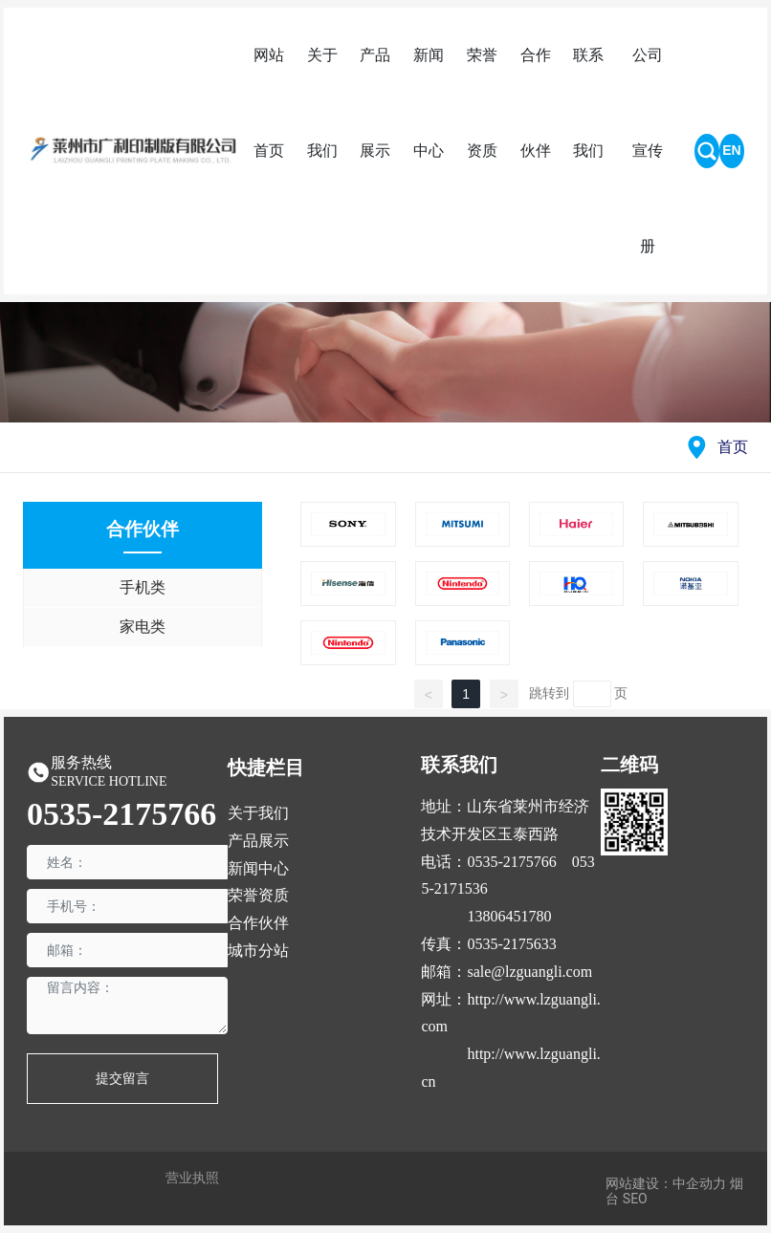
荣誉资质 (258, 895)
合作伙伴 (258, 923)
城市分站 (258, 950)
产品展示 (258, 841)
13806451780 (509, 916)
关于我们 (258, 813)
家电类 (142, 626)
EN (731, 150)
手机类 (142, 587)
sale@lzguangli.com (529, 971)
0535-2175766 (121, 814)
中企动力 (699, 1183)
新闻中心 (258, 868)
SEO (635, 1198)
